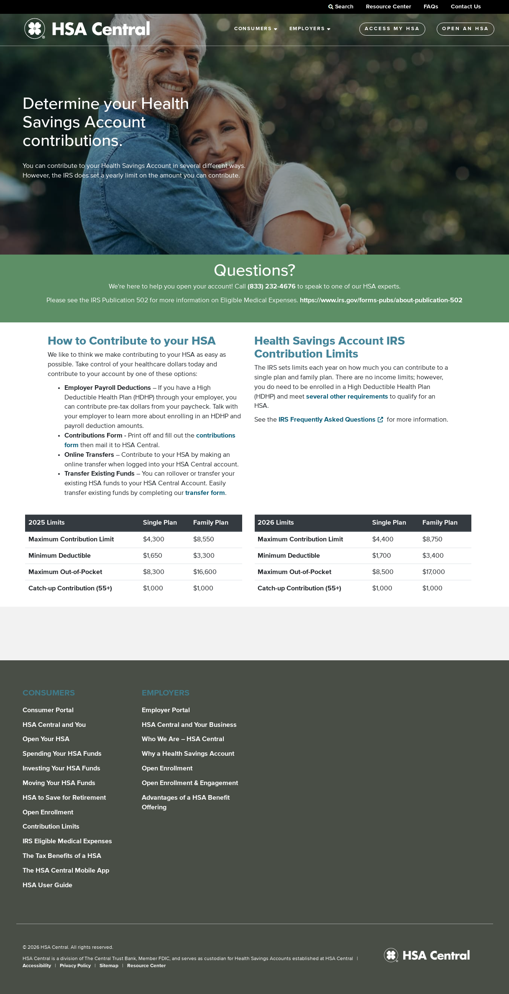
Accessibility (37, 965)
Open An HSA (465, 28)
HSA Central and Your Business (189, 724)
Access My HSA (392, 28)
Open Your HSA (46, 739)
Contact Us (466, 7)
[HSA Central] (433, 955)
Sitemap (110, 965)
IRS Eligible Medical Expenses (67, 841)
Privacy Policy (76, 965)
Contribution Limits (51, 826)
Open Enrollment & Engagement (190, 783)
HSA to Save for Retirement (64, 797)
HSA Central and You (54, 724)
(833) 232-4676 (272, 286)
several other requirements (347, 396)
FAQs (431, 7)
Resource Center (388, 7)
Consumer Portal (48, 710)
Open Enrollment (48, 812)
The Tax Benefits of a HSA (62, 855)
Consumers (256, 28)
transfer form (205, 492)
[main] (254, 337)
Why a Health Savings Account (188, 753)
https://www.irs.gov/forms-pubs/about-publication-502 (381, 300)
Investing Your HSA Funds (61, 768)
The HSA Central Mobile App (66, 870)
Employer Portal (166, 710)
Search (340, 7)
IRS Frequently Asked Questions (327, 419)
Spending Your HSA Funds (62, 753)
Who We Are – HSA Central (183, 739)
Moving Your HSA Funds (59, 783)
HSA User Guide (47, 885)
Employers (310, 28)
